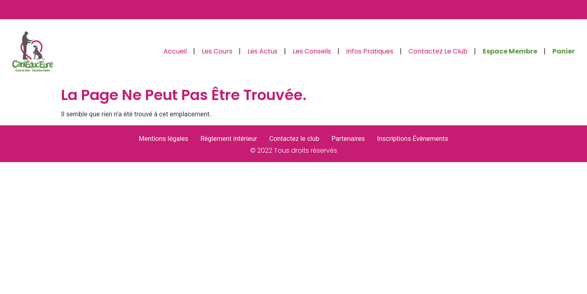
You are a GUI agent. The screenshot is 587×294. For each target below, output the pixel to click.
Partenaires (348, 139)
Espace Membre (510, 51)
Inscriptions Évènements (412, 139)
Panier (563, 51)
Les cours (217, 51)
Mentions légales (163, 139)
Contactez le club (438, 51)
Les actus (262, 51)
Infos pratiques (369, 51)
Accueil (175, 51)
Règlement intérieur (229, 139)
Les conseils (312, 51)
